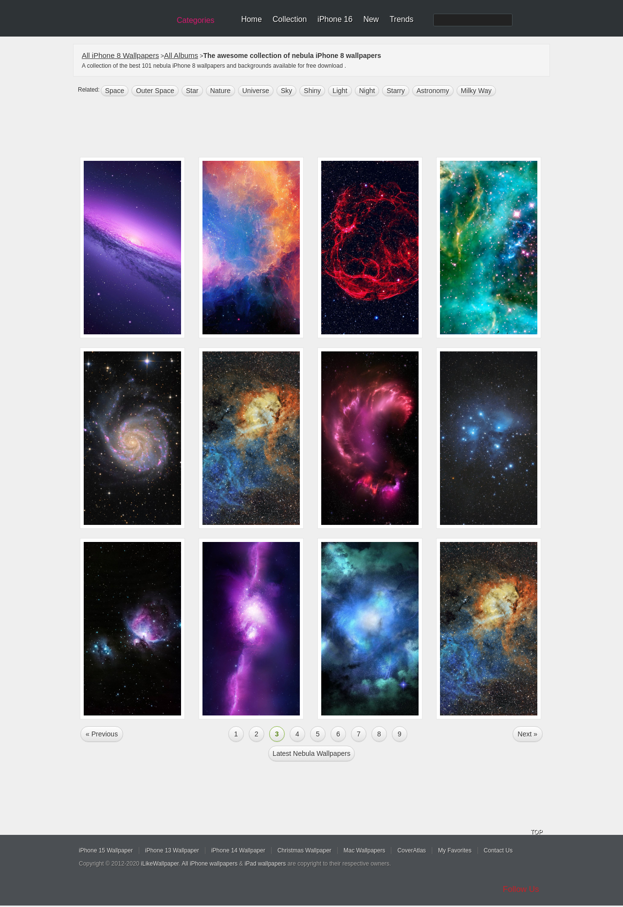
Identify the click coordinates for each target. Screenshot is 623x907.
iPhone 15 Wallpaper (106, 850)
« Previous (102, 734)
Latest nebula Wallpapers (311, 753)
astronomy (433, 91)
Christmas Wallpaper (304, 850)
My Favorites (455, 850)
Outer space (155, 91)
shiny (312, 91)
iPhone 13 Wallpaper (172, 850)
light (339, 91)
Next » (527, 734)
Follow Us (521, 889)
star (192, 91)
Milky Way (476, 91)
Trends (401, 19)
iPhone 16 (334, 19)
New (371, 19)
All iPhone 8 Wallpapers (120, 55)
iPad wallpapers (265, 863)
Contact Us (498, 850)
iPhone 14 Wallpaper (238, 850)
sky (286, 91)
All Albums (181, 55)
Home (251, 19)
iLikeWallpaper (160, 863)
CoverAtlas (411, 850)
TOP (536, 832)
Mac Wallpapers (364, 850)
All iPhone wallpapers (210, 863)
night (367, 91)
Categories (195, 20)
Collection (290, 19)
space (115, 91)
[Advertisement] (318, 128)
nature (220, 91)
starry (395, 91)
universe (255, 91)
